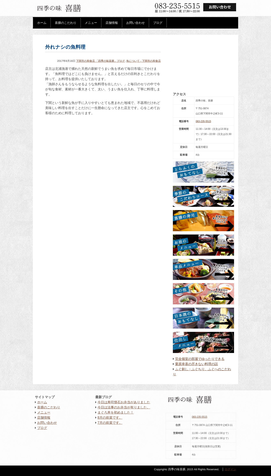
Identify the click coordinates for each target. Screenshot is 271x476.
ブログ (157, 22)
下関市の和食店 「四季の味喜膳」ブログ (100, 60)
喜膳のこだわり (65, 22)
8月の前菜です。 (110, 417)
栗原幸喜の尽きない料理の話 (196, 364)
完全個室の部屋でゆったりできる (199, 359)
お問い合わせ (135, 22)
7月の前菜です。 (110, 422)
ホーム (41, 22)
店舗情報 (112, 22)
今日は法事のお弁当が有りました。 (124, 407)
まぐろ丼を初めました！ (116, 412)
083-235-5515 (203, 121)
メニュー (91, 22)
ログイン (230, 469)
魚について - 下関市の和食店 (143, 60)
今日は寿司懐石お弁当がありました (124, 402)
